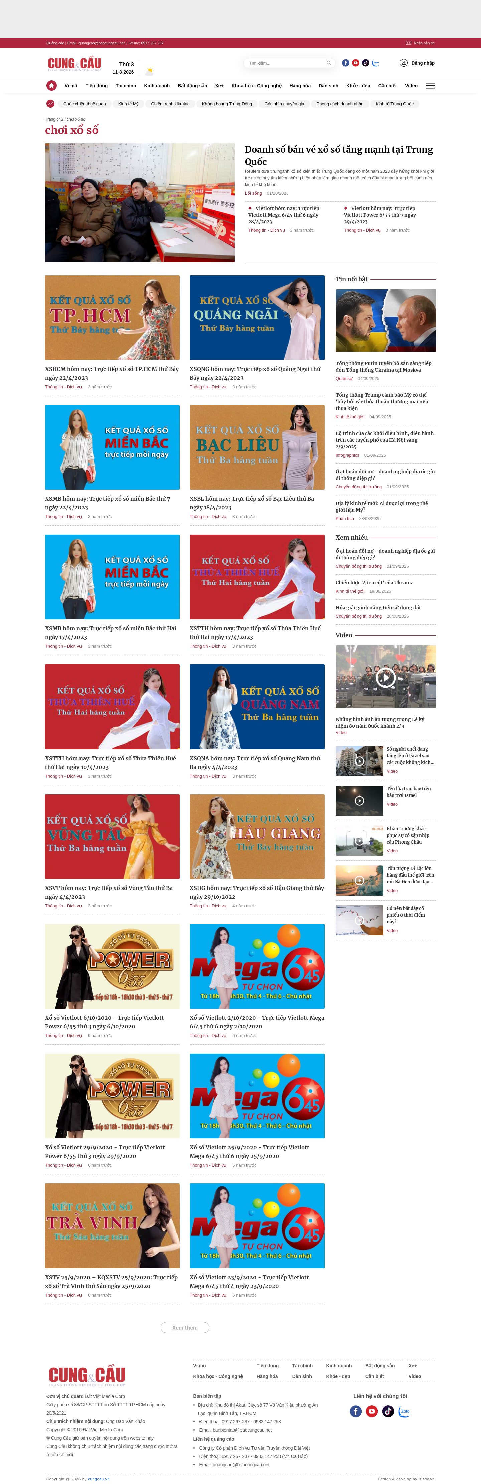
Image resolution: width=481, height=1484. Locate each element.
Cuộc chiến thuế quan (84, 103)
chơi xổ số (72, 130)
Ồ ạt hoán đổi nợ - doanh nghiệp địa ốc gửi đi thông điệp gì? (385, 475)
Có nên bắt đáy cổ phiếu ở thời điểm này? (406, 915)
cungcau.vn (99, 1479)
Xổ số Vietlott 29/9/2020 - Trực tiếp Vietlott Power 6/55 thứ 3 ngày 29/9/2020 (105, 1151)
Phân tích (345, 518)
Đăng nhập (417, 63)
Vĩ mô (71, 85)
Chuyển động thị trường (359, 486)
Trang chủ (54, 119)
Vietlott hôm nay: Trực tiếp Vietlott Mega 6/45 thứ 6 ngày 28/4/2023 (283, 215)
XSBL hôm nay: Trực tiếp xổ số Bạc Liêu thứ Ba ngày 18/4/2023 (252, 503)
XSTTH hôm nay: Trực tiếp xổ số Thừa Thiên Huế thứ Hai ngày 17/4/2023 (255, 632)
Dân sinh (328, 85)
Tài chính (126, 85)
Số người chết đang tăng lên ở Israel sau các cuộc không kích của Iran (409, 756)
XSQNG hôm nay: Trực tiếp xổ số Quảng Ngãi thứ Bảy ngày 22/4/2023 (255, 373)
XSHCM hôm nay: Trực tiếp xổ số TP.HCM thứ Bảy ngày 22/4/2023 (112, 373)
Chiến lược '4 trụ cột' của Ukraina (375, 583)
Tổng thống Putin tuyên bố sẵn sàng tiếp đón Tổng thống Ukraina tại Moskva (384, 366)
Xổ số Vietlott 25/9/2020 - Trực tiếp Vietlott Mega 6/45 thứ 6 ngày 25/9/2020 (249, 1151)
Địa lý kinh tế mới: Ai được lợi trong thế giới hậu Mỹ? (382, 506)
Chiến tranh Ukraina (170, 103)
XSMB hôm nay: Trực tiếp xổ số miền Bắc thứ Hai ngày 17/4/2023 (110, 632)
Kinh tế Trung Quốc (395, 103)
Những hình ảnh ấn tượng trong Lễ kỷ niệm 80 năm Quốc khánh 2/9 (380, 722)
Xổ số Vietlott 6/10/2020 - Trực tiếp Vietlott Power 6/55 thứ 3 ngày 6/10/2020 (104, 1022)
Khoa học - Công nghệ (257, 85)
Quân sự (344, 378)
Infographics (347, 455)
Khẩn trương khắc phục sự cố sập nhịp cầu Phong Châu (408, 835)
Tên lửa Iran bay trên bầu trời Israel (409, 792)
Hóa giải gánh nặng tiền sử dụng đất (378, 608)
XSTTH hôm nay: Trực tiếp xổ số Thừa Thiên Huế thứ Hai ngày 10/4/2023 (110, 762)
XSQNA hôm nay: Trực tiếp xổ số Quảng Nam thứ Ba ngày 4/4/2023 (255, 762)
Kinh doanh (157, 85)
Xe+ (219, 85)
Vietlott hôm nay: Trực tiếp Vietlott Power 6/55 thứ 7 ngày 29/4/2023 (380, 215)
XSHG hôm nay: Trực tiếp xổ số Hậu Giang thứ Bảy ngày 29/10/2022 (257, 892)
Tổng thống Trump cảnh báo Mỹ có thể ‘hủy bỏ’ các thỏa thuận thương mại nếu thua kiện (382, 401)
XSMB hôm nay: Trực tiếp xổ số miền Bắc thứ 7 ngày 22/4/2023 (107, 503)
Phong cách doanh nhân (340, 103)
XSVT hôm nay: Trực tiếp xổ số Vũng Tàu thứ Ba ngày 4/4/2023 (109, 892)
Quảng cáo (55, 43)
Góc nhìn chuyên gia (284, 103)
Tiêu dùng (97, 85)
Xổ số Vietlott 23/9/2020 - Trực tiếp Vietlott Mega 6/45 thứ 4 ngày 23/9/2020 (249, 1281)
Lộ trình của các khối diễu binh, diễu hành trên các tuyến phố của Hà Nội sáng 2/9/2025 (385, 440)
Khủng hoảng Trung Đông (227, 103)
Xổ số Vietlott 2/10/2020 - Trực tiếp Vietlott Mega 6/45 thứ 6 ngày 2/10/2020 (257, 1022)
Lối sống (253, 193)
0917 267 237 (152, 43)
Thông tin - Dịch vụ (266, 230)
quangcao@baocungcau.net (101, 43)
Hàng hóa (300, 85)
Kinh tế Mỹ (128, 103)
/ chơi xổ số (74, 119)
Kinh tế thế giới (350, 416)
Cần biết (387, 85)
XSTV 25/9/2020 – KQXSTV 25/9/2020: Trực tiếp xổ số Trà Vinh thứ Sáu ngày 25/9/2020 (111, 1281)
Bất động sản (192, 85)
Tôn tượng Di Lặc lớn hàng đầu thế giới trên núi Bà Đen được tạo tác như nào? (410, 875)
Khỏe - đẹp (358, 85)
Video (411, 85)
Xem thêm (185, 1327)
